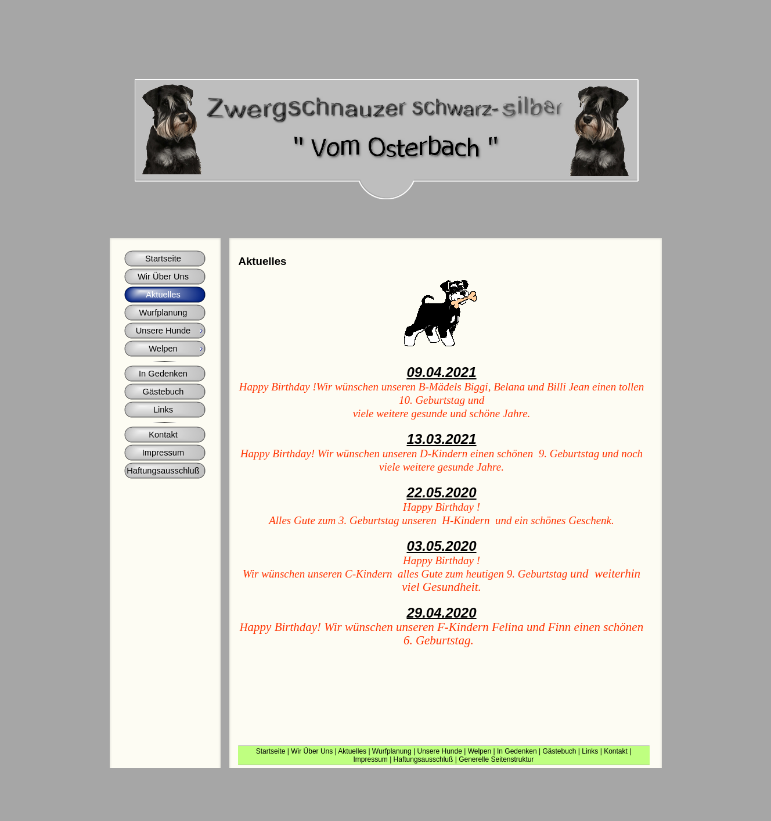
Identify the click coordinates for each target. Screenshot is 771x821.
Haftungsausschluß (423, 759)
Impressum (370, 759)
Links (590, 751)
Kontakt (616, 751)
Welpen (479, 751)
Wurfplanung (392, 751)
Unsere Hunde (439, 751)
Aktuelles (352, 751)
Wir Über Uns (312, 751)
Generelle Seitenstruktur (496, 759)
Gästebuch (559, 751)
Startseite (271, 751)
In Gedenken (517, 751)
